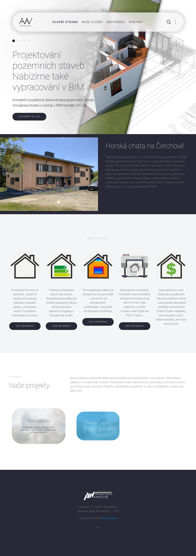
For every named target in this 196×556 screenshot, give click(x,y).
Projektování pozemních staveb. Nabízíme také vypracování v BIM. (14, 41)
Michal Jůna (109, 518)
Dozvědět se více (29, 116)
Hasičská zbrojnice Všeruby (86, 202)
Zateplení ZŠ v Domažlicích (63, 202)
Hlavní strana (65, 22)
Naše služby (92, 22)
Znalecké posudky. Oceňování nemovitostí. (25, 41)
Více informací (25, 326)
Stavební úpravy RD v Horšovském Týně (82, 202)
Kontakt (136, 22)
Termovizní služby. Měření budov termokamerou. (21, 41)
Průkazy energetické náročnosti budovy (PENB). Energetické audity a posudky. (17, 41)
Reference (116, 22)
